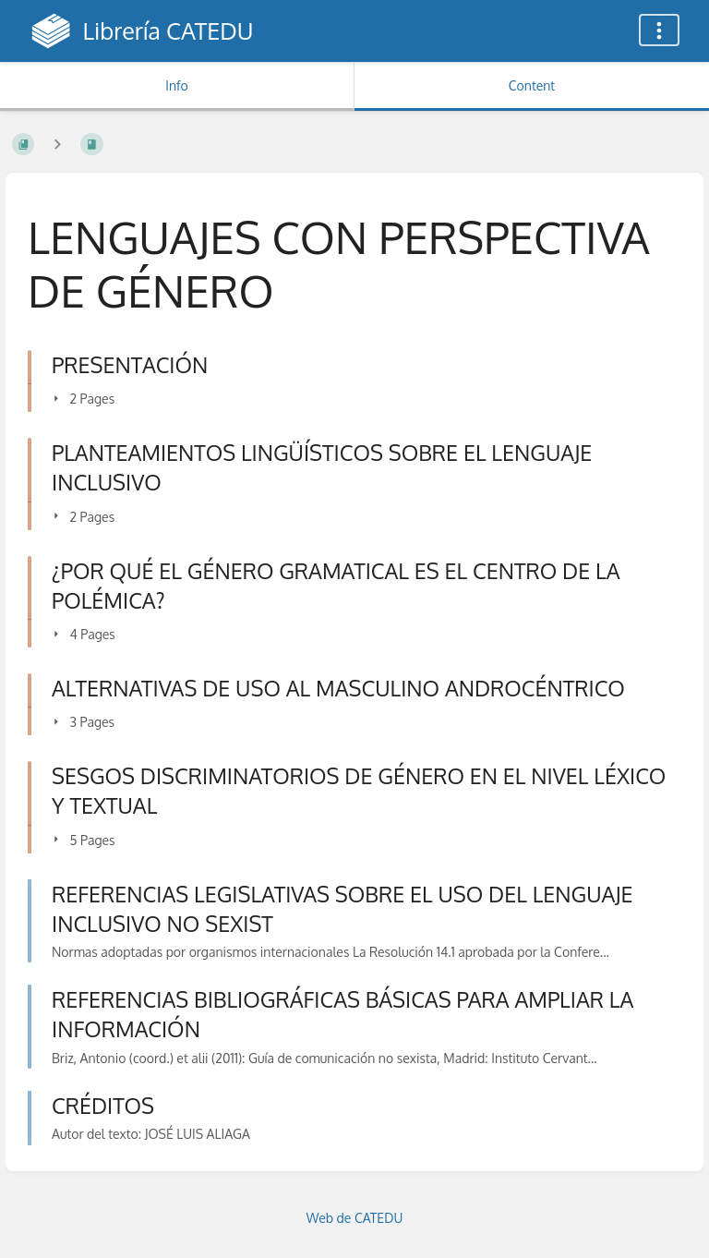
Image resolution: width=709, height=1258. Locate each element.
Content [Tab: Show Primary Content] (532, 85)
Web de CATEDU (354, 1218)
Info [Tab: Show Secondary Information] (176, 85)
